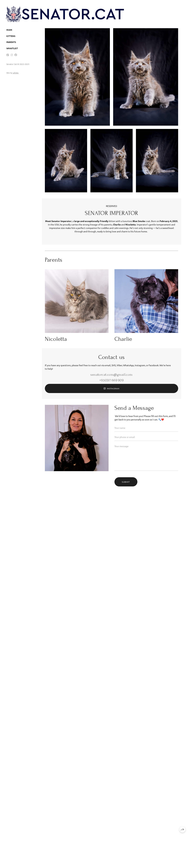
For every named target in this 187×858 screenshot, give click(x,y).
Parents (11, 42)
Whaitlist (12, 48)
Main (9, 29)
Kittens (10, 36)
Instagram (112, 388)
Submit (126, 482)
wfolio (16, 72)
